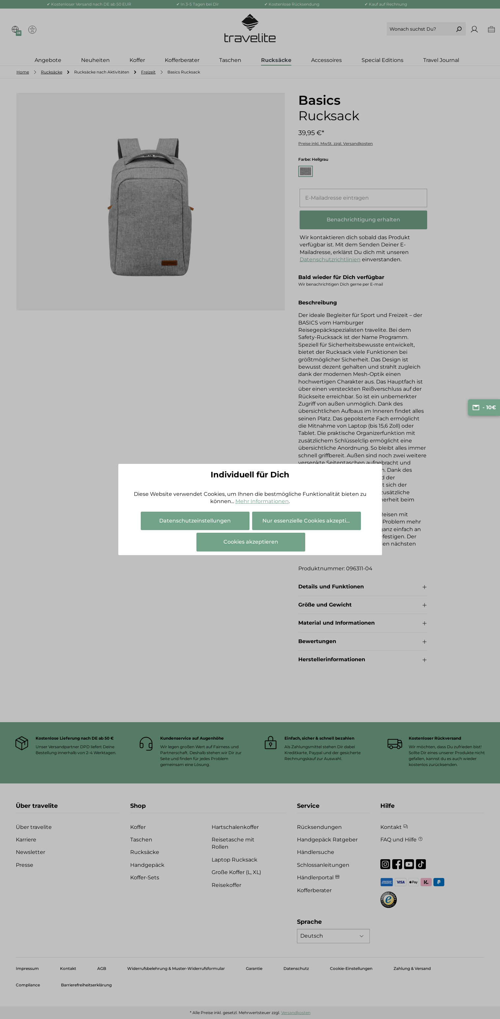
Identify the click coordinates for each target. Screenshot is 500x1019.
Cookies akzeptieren (250, 542)
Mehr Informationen (262, 501)
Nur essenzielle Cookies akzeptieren (310, 521)
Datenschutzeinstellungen (195, 521)
